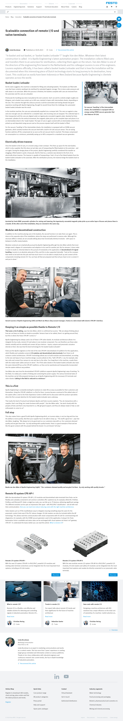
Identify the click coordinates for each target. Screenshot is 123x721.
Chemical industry (95, 705)
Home (7, 17)
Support (39, 7)
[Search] (61, 11)
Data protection (91, 717)
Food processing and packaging (99, 697)
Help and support (39, 705)
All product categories (41, 697)
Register (8, 702)
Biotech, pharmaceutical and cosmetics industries (103, 701)
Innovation (18, 17)
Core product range (40, 693)
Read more (10, 616)
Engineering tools (19, 7)
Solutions (30, 7)
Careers (74, 7)
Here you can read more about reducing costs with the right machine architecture (47, 507)
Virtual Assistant (67, 693)
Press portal (37, 701)
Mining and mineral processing (99, 709)
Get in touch (66, 697)
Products (8, 7)
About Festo (65, 7)
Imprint (83, 717)
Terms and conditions (102, 717)
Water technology (95, 693)
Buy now (56, 575)
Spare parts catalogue (41, 709)
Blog (80, 7)
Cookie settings (113, 717)
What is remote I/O (55, 523)
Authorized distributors (69, 701)
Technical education (51, 7)
